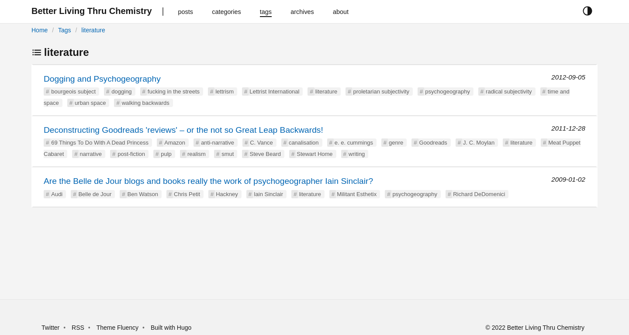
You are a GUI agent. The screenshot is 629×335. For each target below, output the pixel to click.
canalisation (304, 142)
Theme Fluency (118, 327)
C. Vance (261, 142)
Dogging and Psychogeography (102, 78)
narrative (90, 154)
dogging (121, 91)
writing (357, 154)
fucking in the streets (174, 91)
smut (227, 154)
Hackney (227, 194)
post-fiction (131, 154)
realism (196, 154)
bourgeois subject (73, 91)
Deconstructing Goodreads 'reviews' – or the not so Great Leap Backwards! (183, 130)
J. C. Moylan (478, 142)
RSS (78, 327)
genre (396, 142)
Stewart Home (314, 154)
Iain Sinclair (268, 194)
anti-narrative (217, 142)
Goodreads (433, 142)
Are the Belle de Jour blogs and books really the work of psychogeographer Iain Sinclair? (208, 181)
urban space (90, 103)
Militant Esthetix (357, 194)
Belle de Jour (94, 194)
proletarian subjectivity (381, 91)
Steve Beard (265, 154)
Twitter (50, 327)
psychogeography (447, 91)
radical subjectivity (509, 91)
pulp (166, 154)
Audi (56, 194)
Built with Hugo (171, 327)
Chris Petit (187, 194)
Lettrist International (274, 91)
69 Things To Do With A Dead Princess (100, 142)
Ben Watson (143, 194)
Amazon (174, 142)
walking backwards (145, 103)
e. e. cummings (354, 142)
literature (93, 30)
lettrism (224, 91)
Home (39, 30)
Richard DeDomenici (479, 194)
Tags (64, 30)
